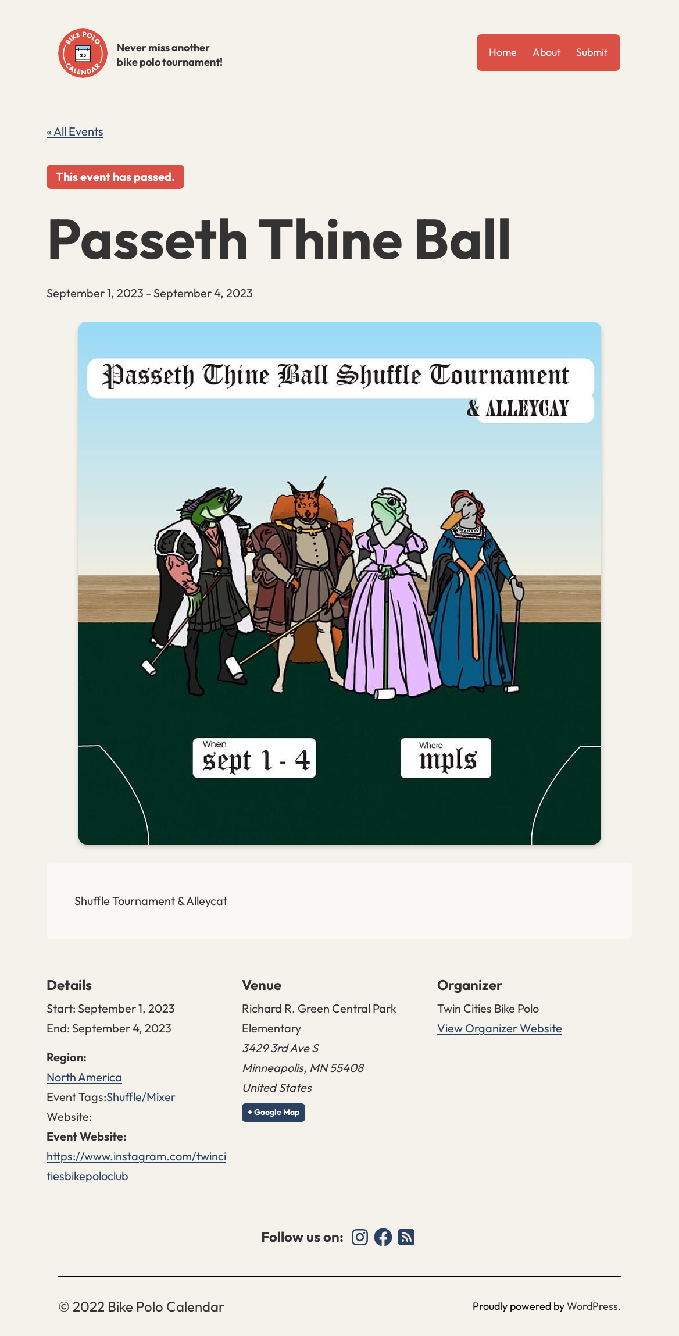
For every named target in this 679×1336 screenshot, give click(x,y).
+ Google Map (273, 1112)
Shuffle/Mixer (141, 1096)
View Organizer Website (499, 1028)
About (547, 52)
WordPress (592, 1306)
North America (84, 1077)
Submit (592, 52)
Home (503, 52)
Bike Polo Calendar (83, 53)
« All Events (75, 131)
